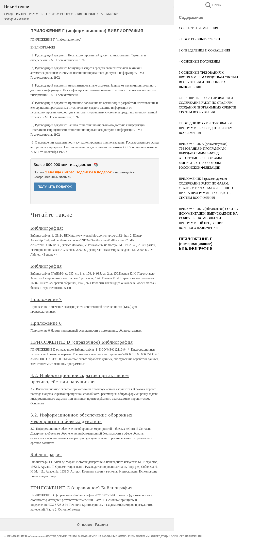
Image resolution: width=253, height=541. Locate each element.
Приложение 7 (46, 299)
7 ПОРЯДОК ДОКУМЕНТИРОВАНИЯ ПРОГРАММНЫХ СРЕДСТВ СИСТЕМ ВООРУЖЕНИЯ (205, 128)
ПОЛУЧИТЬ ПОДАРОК (55, 186)
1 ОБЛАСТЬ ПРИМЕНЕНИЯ (198, 28)
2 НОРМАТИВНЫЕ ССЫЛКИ (199, 39)
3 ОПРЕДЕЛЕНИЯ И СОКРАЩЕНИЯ (204, 50)
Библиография (46, 266)
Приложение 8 (46, 323)
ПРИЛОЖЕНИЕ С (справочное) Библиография (81, 487)
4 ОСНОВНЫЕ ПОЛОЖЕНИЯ (199, 61)
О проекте (84, 524)
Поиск (212, 5)
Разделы (101, 524)
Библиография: (46, 228)
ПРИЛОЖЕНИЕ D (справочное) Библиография (81, 342)
